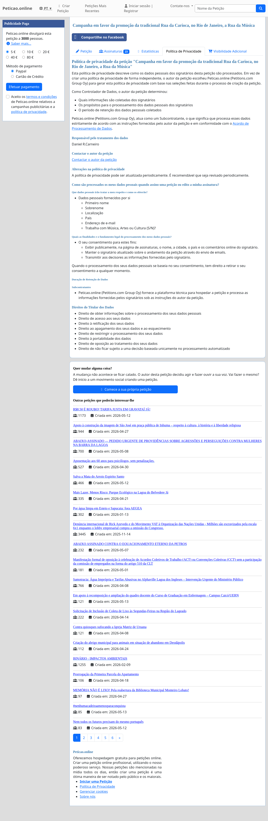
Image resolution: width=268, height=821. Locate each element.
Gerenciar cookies (94, 791)
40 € (14, 57)
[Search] (225, 8)
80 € (30, 57)
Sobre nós (87, 796)
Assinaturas (114, 51)
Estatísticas (148, 51)
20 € (46, 52)
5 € (13, 52)
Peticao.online (17, 8)
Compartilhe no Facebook (98, 37)
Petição (83, 51)
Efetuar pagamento (24, 87)
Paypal (21, 71)
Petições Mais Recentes (95, 8)
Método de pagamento (24, 66)
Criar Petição (63, 8)
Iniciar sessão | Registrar (138, 8)
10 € (30, 52)
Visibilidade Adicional (228, 51)
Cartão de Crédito (30, 76)
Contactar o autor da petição (94, 159)
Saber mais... (18, 43)
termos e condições (41, 96)
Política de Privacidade (183, 51)
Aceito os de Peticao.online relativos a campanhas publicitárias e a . (34, 104)
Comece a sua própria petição (125, 389)
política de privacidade (28, 111)
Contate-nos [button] (180, 6)
